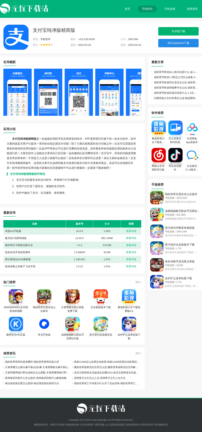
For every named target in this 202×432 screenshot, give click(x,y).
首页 (127, 8)
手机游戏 (169, 8)
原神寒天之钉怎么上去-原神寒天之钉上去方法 (99, 377)
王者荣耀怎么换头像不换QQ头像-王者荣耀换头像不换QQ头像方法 (38, 367)
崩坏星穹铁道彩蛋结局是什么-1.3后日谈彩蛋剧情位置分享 (176, 92)
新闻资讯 (192, 8)
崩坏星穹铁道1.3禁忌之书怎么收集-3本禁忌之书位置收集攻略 (176, 77)
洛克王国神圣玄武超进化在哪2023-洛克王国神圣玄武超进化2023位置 (107, 372)
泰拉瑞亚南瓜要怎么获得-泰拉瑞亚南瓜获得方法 (32, 383)
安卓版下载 (178, 31)
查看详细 (131, 231)
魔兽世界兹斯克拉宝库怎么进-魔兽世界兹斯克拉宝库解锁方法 (107, 367)
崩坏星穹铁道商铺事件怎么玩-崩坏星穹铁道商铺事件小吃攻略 (176, 87)
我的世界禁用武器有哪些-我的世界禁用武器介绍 (32, 361)
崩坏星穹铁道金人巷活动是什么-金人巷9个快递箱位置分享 (176, 72)
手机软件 (147, 8)
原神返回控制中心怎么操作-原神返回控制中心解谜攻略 (35, 377)
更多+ (138, 282)
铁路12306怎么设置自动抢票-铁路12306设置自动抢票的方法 (107, 361)
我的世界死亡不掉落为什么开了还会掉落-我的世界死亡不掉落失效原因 (107, 383)
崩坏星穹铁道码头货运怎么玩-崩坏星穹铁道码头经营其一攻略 (176, 82)
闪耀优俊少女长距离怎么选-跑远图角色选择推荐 (176, 98)
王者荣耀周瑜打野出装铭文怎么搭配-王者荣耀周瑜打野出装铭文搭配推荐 (38, 372)
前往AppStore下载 (178, 43)
